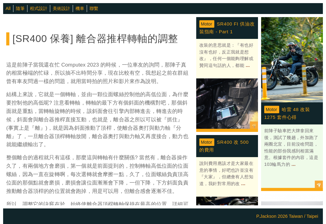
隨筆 (20, 8)
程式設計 (38, 8)
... (247, 65)
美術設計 (61, 8)
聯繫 (94, 8)
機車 (79, 8)
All (8, 8)
